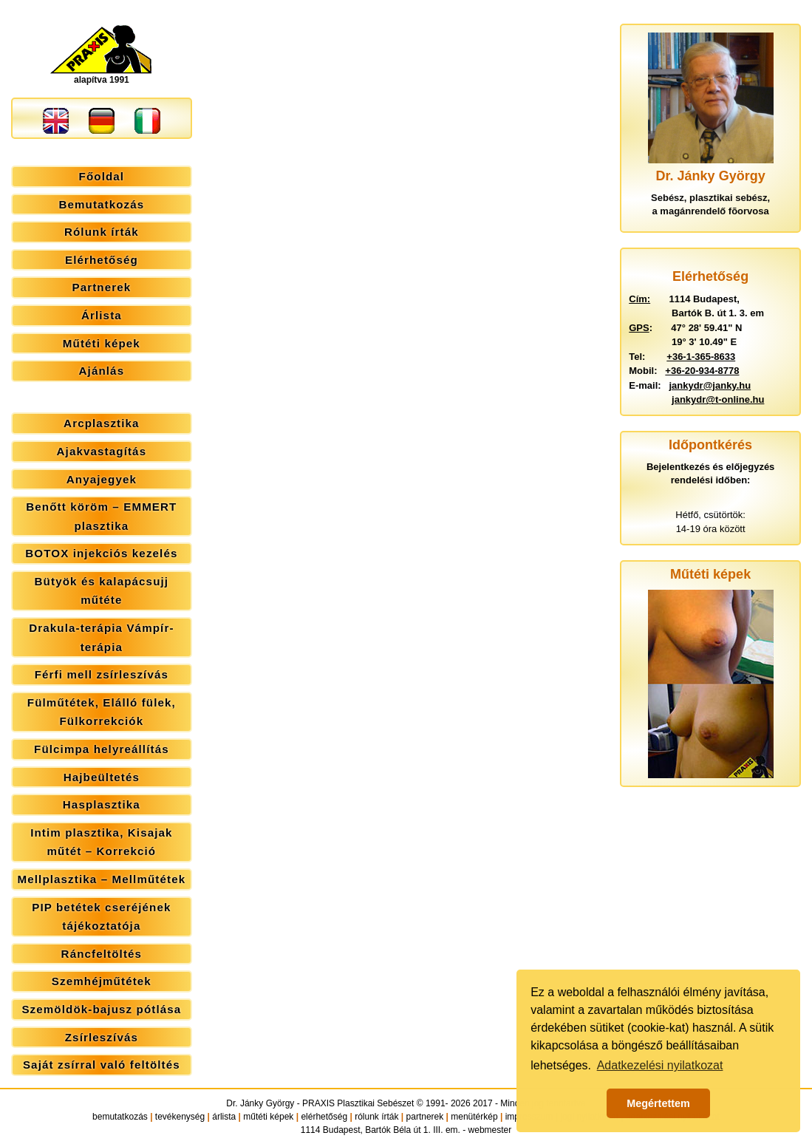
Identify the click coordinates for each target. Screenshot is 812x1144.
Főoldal (102, 176)
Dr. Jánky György (260, 1103)
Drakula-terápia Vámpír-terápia (101, 637)
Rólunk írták (101, 231)
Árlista (101, 315)
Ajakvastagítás (102, 451)
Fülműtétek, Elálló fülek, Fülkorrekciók (101, 712)
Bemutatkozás (101, 204)
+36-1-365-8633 (700, 356)
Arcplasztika (102, 423)
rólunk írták (376, 1116)
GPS (639, 327)
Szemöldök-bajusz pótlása (101, 1009)
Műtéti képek (101, 343)
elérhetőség (324, 1116)
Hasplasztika (101, 804)
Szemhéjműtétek (101, 981)
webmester (490, 1130)
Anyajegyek (101, 479)
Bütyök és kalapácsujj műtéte (102, 591)
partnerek (425, 1116)
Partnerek (101, 287)
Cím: (639, 298)
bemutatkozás (120, 1116)
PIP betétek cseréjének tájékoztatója (101, 917)
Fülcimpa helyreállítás (101, 749)
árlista (224, 1116)
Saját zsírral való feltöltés (101, 1064)
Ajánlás (102, 370)
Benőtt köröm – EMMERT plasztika (101, 516)
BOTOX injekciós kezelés (101, 553)
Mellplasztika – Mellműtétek (101, 879)
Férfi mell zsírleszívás (101, 674)
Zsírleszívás (101, 1037)
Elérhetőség (101, 259)
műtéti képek (268, 1116)
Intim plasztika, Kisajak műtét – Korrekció (101, 842)
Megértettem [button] (658, 1103)
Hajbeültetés (102, 777)
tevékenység (180, 1116)
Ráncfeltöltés (102, 953)
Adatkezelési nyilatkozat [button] (660, 1065)
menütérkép (474, 1116)
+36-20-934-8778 (702, 370)
